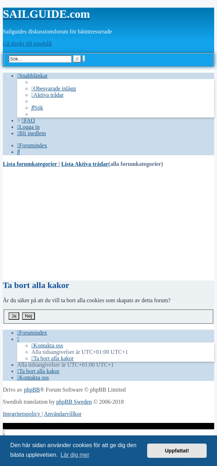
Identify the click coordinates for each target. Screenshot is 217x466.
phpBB (32, 390)
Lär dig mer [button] (75, 455)
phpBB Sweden (74, 402)
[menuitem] (53, 88)
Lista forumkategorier (30, 164)
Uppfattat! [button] (177, 451)
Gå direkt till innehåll (27, 44)
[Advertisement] (108, 223)
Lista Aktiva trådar (84, 164)
